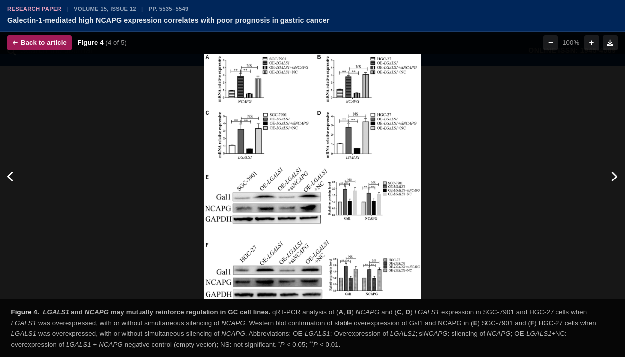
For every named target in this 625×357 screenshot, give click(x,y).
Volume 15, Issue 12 (105, 9)
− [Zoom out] (550, 42)
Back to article (40, 42)
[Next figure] (614, 176)
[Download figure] (610, 42)
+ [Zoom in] (591, 42)
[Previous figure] (11, 176)
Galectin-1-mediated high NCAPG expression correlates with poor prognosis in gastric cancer (168, 20)
